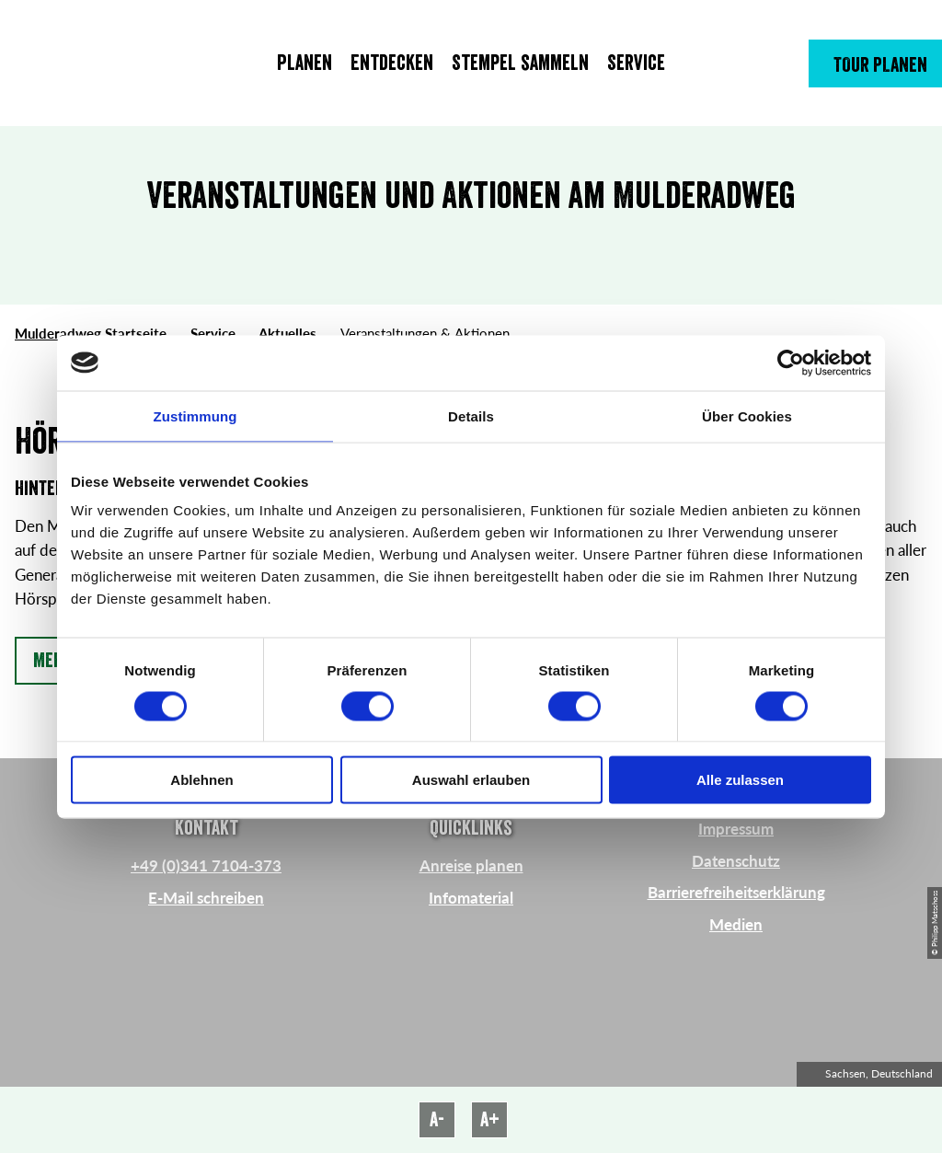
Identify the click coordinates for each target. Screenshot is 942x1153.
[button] (875, 63)
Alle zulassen (740, 780)
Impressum (736, 828)
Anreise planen (471, 865)
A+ (490, 1120)
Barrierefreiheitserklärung (736, 892)
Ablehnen (201, 780)
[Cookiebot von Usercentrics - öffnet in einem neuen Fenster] (790, 362)
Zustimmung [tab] (195, 415)
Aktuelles (287, 333)
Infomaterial (471, 897)
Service (213, 333)
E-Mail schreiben (206, 897)
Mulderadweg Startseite (91, 333)
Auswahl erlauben (471, 780)
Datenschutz (736, 861)
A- (437, 1120)
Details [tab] (471, 415)
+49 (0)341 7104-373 (206, 865)
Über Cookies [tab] (747, 415)
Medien (736, 924)
